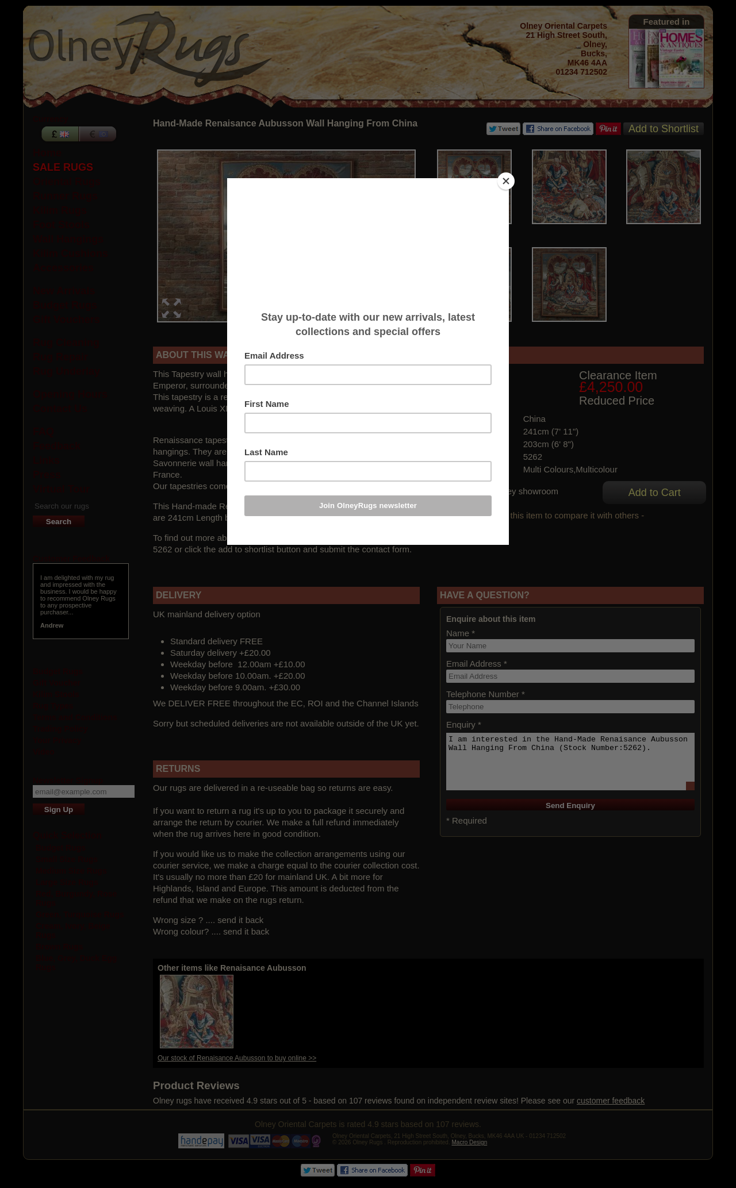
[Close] (506, 181)
